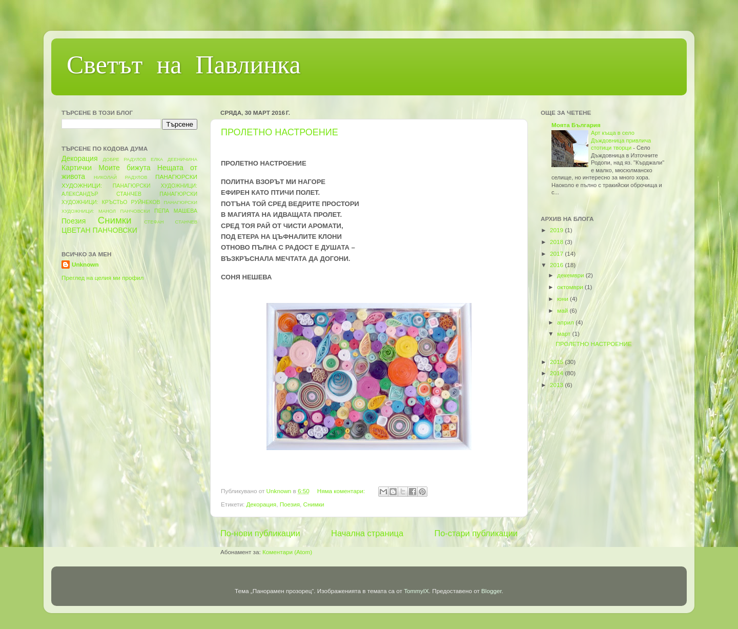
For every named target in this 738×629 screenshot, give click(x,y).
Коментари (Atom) (287, 552)
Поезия (290, 504)
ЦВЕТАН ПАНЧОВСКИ (99, 230)
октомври (571, 286)
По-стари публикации (476, 533)
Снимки (313, 504)
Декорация (261, 504)
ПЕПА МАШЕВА (175, 211)
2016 (557, 264)
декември (571, 275)
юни (563, 298)
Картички (76, 168)
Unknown (85, 264)
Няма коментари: (342, 491)
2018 (557, 241)
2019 (557, 230)
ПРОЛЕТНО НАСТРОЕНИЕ (279, 132)
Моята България (576, 124)
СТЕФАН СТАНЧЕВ (170, 222)
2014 (557, 373)
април (566, 322)
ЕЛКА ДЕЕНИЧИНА (174, 159)
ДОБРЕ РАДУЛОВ (125, 159)
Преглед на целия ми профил (102, 277)
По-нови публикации (260, 533)
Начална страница (367, 533)
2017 (557, 253)
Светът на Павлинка (184, 67)
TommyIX (416, 590)
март (564, 333)
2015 (557, 361)
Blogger (491, 590)
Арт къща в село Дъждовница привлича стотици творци (621, 140)
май (563, 310)
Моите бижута (124, 168)
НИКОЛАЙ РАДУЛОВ (121, 177)
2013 (557, 384)
